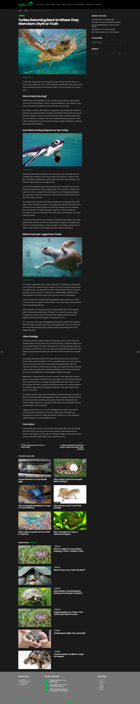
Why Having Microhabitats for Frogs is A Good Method (34, 506)
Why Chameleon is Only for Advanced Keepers (66, 533)
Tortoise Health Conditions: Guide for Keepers (69, 655)
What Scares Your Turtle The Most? (69, 570)
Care (37, 4)
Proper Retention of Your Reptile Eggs (32, 480)
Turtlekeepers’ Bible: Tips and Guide (69, 633)
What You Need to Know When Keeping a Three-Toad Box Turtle (68, 550)
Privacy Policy (90, 4)
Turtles (58, 4)
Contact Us (98, 4)
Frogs (42, 4)
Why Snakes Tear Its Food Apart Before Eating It (68, 480)
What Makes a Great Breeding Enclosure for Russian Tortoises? (68, 592)
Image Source (28, 77)
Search (120, 54)
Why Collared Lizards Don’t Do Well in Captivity (34, 533)
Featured (64, 4)
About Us (70, 4)
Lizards (47, 4)
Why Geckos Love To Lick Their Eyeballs (67, 506)
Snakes (53, 4)
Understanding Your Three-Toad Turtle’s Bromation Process (68, 613)
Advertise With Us (80, 4)
